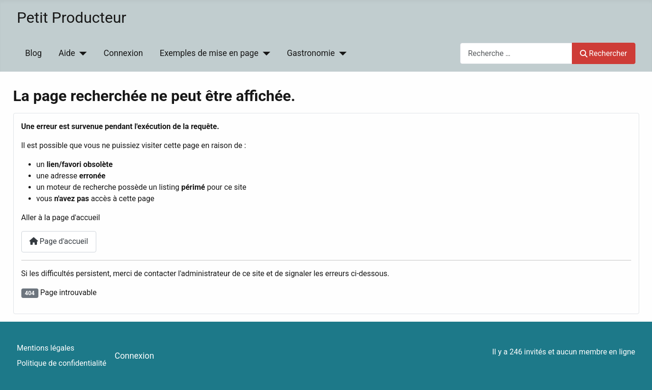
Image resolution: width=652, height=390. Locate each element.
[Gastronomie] (341, 53)
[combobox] (516, 53)
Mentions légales (45, 348)
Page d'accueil (58, 241)
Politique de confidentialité (62, 363)
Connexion (123, 53)
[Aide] (81, 53)
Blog (33, 53)
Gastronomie (311, 53)
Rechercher (603, 53)
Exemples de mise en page (209, 53)
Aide (66, 53)
